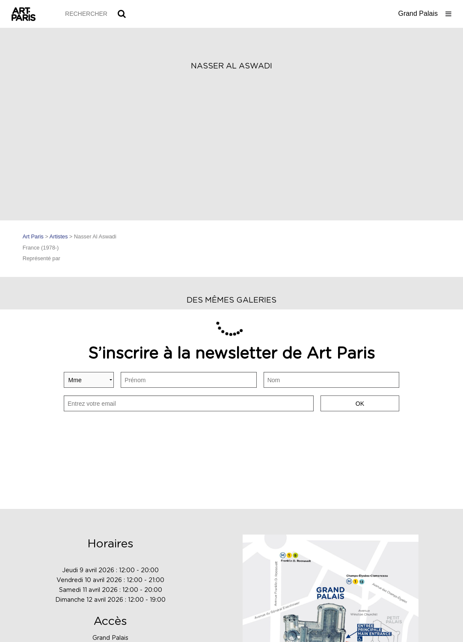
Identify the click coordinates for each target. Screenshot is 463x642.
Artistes (59, 236)
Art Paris (33, 236)
